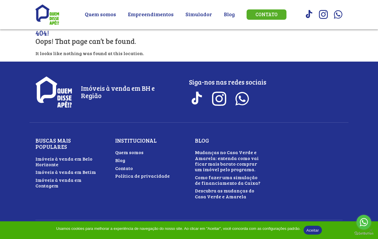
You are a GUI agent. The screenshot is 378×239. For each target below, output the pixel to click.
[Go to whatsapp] (363, 222)
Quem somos (100, 14)
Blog (229, 14)
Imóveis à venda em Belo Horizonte (63, 161)
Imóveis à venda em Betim (65, 172)
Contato (266, 14)
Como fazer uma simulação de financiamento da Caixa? (227, 180)
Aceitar (313, 230)
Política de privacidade (142, 176)
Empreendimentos (151, 14)
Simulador (198, 14)
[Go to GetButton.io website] (363, 233)
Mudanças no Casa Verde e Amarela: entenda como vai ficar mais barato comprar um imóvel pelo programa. (227, 160)
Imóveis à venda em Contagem (58, 183)
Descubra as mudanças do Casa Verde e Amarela (224, 193)
